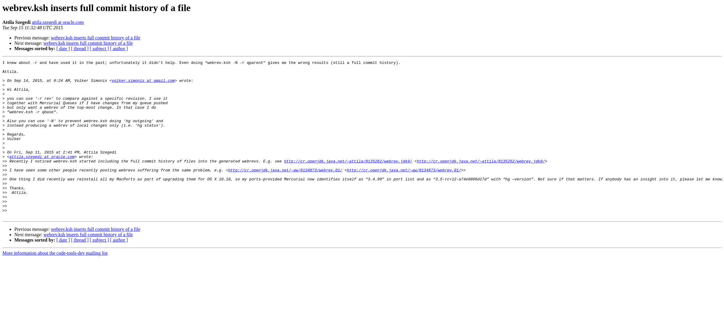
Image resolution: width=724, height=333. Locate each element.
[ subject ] (99, 48)
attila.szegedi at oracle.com (58, 22)
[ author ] (119, 48)
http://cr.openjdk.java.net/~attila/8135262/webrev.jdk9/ (348, 181)
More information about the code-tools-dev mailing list (55, 284)
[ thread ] (80, 48)
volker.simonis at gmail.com (143, 85)
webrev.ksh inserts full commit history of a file (95, 37)
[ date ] (63, 48)
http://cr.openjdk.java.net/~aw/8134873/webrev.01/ (285, 192)
